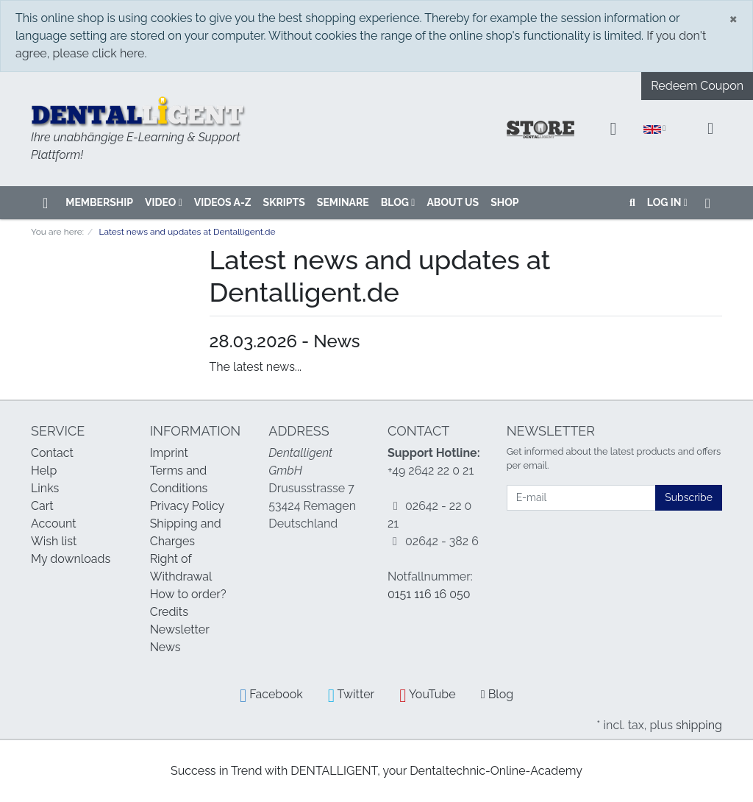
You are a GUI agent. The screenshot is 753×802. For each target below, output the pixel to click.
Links (45, 488)
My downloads (70, 559)
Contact (52, 453)
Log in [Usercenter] (667, 202)
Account (53, 523)
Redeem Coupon (697, 86)
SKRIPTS (284, 202)
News (165, 647)
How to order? (188, 594)
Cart (42, 506)
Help (44, 471)
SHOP (504, 202)
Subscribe (689, 497)
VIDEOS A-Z (222, 202)
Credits (169, 612)
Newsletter (180, 629)
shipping (699, 725)
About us (453, 202)
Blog (398, 202)
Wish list (53, 541)
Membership (99, 202)
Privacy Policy (187, 506)
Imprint (169, 453)
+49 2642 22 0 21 (431, 471)
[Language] (655, 129)
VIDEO (163, 202)
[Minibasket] (710, 129)
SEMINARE (343, 202)
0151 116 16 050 (429, 594)
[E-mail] (582, 498)
